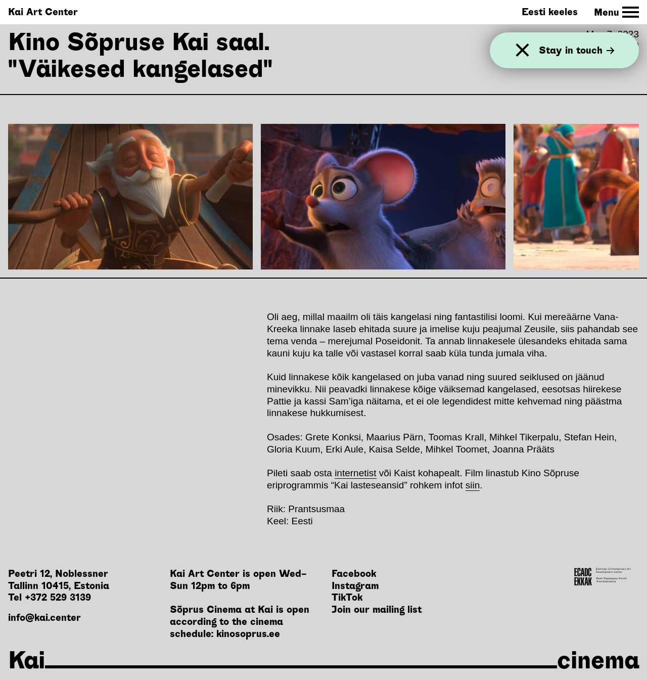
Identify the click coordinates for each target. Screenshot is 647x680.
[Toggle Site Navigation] (616, 12)
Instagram (355, 586)
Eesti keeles (550, 12)
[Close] (522, 50)
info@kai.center (44, 617)
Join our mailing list (377, 609)
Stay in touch (577, 50)
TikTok (347, 597)
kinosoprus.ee (248, 634)
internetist (355, 473)
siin (473, 485)
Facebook (354, 573)
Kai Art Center (43, 12)
